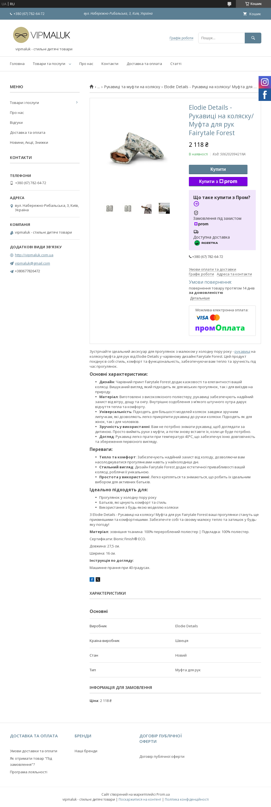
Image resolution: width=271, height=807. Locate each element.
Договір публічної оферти (161, 756)
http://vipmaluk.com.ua (34, 255)
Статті (175, 63)
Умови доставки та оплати (33, 750)
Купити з (218, 181)
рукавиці (242, 351)
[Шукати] (253, 38)
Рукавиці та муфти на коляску (132, 87)
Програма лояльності (28, 771)
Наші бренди (86, 750)
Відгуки (16, 122)
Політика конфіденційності (187, 799)
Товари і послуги (24, 102)
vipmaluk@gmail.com (32, 263)
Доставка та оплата (144, 63)
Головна (17, 63)
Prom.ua (163, 794)
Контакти (109, 63)
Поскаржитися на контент (140, 799)
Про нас (86, 63)
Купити (218, 169)
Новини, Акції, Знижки (29, 142)
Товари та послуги (49, 63)
